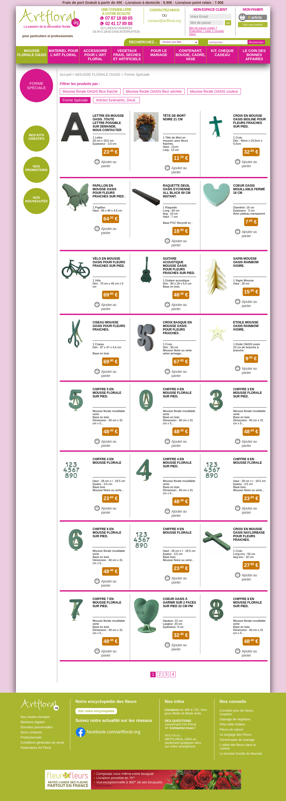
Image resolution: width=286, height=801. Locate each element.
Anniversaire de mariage (237, 740)
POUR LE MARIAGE (158, 53)
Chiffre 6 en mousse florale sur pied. (107, 532)
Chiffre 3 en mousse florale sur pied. (247, 392)
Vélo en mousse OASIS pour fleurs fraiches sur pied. (109, 262)
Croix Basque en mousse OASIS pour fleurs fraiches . (177, 328)
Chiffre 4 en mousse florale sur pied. (177, 462)
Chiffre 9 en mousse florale (177, 530)
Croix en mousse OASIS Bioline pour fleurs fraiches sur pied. (249, 121)
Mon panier (253, 9)
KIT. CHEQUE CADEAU (222, 53)
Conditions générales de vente (42, 742)
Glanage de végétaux (235, 719)
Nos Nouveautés (36, 199)
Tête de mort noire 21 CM (174, 117)
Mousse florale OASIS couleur (214, 91)
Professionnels (31, 737)
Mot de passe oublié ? (203, 27)
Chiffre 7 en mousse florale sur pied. (107, 602)
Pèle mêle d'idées (232, 724)
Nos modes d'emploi (35, 717)
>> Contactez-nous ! (180, 728)
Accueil (65, 74)
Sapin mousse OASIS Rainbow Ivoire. (246, 262)
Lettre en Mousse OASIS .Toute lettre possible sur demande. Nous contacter (108, 123)
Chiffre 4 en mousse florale (107, 461)
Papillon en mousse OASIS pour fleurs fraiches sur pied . (109, 191)
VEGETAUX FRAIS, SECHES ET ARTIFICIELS (127, 55)
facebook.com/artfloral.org (107, 731)
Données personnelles (37, 727)
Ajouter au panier (108, 164)
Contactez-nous (164, 10)
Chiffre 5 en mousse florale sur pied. (107, 392)
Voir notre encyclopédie (96, 711)
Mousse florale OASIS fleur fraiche (90, 91)
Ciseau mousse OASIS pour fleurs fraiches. (109, 326)
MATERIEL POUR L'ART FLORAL (63, 53)
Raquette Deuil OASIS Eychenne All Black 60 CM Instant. (176, 191)
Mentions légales (33, 722)
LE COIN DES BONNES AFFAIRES (254, 55)
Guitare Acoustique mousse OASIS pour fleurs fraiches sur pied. (179, 266)
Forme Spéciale (75, 100)
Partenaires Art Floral (36, 748)
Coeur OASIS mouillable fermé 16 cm (249, 189)
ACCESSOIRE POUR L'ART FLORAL (95, 55)
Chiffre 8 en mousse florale (247, 461)
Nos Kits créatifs (36, 137)
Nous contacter (31, 732)
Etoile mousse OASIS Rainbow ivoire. (246, 326)
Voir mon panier (253, 24)
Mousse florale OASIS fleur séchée (154, 91)
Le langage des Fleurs (236, 734)
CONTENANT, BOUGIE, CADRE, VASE (190, 55)
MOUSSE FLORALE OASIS (31, 53)
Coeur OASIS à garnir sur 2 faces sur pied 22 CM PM (179, 602)
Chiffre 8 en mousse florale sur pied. (247, 602)
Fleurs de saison (231, 729)
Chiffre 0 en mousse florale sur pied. (177, 392)
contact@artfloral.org (164, 21)
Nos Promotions (36, 168)
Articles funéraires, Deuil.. (116, 100)
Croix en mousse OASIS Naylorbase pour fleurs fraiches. (249, 534)
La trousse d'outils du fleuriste (241, 753)
